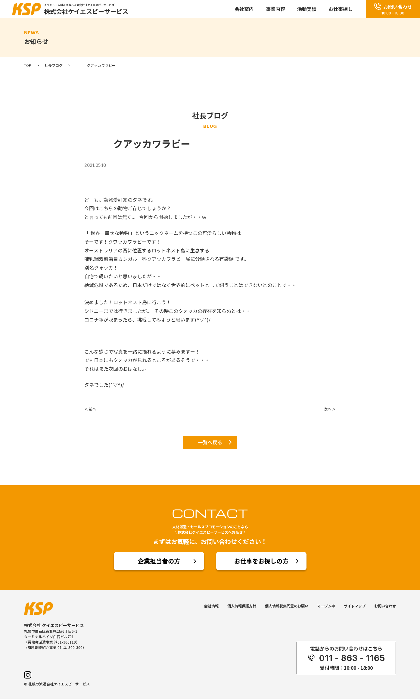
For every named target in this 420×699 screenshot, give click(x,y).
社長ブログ (54, 65)
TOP (27, 65)
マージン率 (326, 606)
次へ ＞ (330, 408)
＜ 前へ (90, 408)
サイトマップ (355, 606)
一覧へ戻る (210, 442)
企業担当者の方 (159, 561)
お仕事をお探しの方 (261, 561)
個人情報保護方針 (241, 606)
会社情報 (211, 606)
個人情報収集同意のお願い (286, 606)
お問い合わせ (385, 606)
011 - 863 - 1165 (346, 658)
